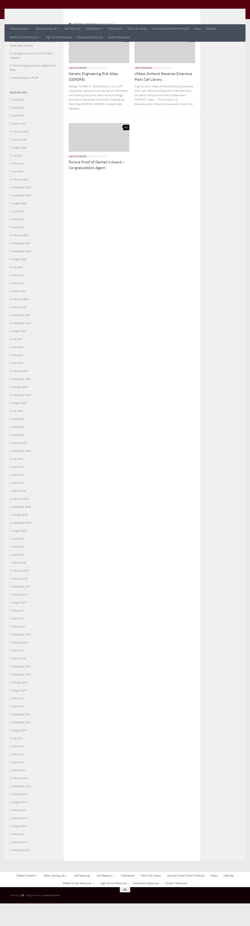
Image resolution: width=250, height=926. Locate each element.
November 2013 (22, 808)
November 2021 (22, 337)
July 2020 (18, 433)
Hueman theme (51, 918)
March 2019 (19, 513)
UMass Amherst (19, 28)
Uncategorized (78, 90)
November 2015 (22, 697)
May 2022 (18, 297)
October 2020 (20, 409)
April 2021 (18, 385)
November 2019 (22, 473)
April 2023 (18, 250)
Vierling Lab (27, 12)
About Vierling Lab (46, 28)
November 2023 (22, 210)
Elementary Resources (90, 37)
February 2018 (21, 593)
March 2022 (19, 313)
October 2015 (20, 705)
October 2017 (20, 617)
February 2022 (21, 321)
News (197, 28)
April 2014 (18, 784)
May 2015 (18, 721)
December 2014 (21, 737)
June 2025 (18, 122)
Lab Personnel (72, 28)
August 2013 (20, 824)
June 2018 (18, 561)
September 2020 (22, 417)
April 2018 (18, 577)
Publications (115, 28)
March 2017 (19, 649)
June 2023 (18, 234)
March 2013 (19, 832)
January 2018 (20, 601)
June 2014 (18, 768)
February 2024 (21, 202)
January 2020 (20, 465)
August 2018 (20, 553)
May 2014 (18, 776)
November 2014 (22, 745)
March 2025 (19, 146)
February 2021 (21, 393)
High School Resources (59, 37)
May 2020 (18, 449)
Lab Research (93, 28)
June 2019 (18, 489)
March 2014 (19, 792)
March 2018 (19, 585)
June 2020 (18, 441)
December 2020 (21, 401)
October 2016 (20, 665)
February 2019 (21, 521)
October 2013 (20, 816)
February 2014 (21, 800)
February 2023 (21, 257)
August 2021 (20, 353)
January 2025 (20, 162)
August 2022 (20, 281)
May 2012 (18, 856)
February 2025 (21, 154)
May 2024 (18, 186)
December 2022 (21, 265)
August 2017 (20, 625)
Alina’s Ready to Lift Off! (26, 100)
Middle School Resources (24, 37)
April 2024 (18, 194)
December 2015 (21, 689)
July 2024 (18, 178)
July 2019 (18, 481)
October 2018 (20, 537)
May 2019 (18, 497)
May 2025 (18, 130)
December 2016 (21, 657)
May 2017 (18, 633)
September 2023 (22, 218)
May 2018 (18, 569)
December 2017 (21, 609)
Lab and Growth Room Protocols (170, 28)
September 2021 (22, 345)
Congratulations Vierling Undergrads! (33, 55)
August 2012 (20, 848)
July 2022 (18, 289)
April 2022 (18, 305)
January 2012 (20, 864)
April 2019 (18, 505)
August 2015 (20, 713)
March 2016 (19, 681)
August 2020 (20, 425)
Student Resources (119, 37)
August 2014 (20, 753)
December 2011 (21, 872)
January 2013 (20, 840)
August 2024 (20, 170)
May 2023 (18, 242)
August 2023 (20, 226)
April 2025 (18, 138)
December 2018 (21, 529)
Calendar (211, 28)
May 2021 (18, 377)
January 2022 (20, 329)
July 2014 (18, 760)
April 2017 (18, 641)
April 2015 (18, 729)
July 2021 (18, 361)
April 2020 (18, 457)
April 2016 (18, 673)
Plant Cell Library (137, 28)
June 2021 (18, 369)
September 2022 (22, 273)
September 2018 (22, 545)
